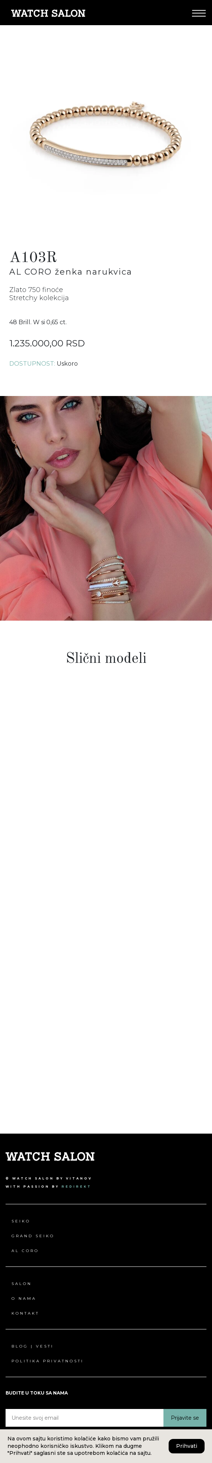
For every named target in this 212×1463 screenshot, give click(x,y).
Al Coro (25, 1250)
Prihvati (186, 1446)
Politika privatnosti (47, 1361)
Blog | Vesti (32, 1346)
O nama (23, 1298)
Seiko (20, 1221)
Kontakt (25, 1313)
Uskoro (67, 363)
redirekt (77, 1186)
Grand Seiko (32, 1236)
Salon (21, 1283)
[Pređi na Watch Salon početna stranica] (48, 12)
